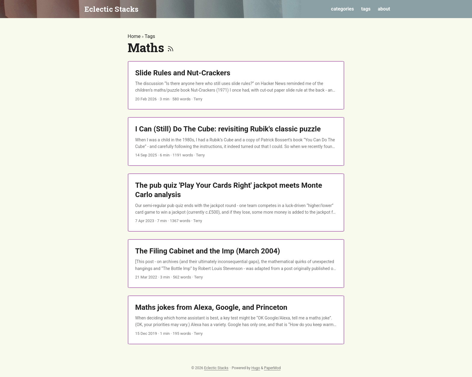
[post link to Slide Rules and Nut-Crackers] (236, 85)
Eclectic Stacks (111, 9)
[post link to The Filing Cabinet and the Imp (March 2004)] (236, 263)
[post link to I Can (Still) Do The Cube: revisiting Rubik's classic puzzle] (236, 141)
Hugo (255, 368)
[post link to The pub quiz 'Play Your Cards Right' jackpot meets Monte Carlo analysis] (236, 202)
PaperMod (272, 368)
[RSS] (170, 47)
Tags (150, 36)
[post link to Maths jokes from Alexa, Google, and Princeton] (236, 320)
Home (134, 36)
